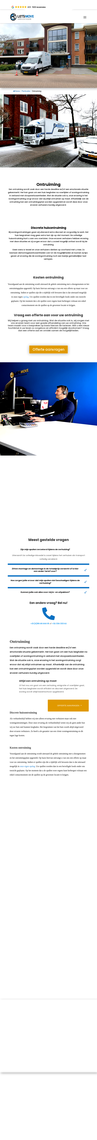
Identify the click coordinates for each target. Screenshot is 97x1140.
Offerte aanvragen (48, 349)
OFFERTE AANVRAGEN (68, 705)
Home (16, 91)
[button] (29, 7)
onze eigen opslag (27, 766)
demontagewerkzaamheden (32, 253)
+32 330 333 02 (59, 623)
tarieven (66, 325)
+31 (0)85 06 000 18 (40, 623)
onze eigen (21, 297)
